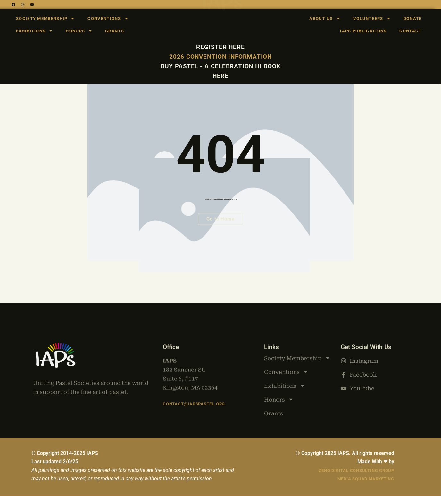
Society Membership (45, 18)
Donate (413, 18)
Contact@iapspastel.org (194, 399)
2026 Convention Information (220, 56)
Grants (114, 31)
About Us (324, 18)
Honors (79, 31)
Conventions (107, 18)
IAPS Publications (363, 31)
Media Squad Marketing (365, 478)
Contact (410, 31)
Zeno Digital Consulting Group (356, 470)
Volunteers (372, 18)
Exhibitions (34, 31)
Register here (220, 47)
